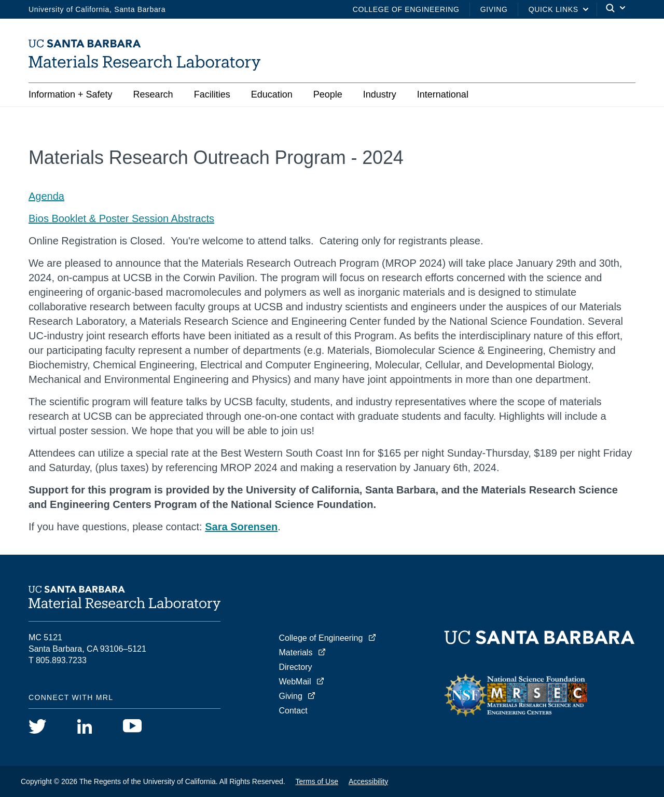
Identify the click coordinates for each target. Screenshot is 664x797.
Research (153, 94)
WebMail (295, 681)
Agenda (46, 196)
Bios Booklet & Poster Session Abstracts (121, 218)
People (327, 94)
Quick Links (553, 9)
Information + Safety (71, 94)
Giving (494, 9)
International (442, 94)
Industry (379, 94)
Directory (295, 667)
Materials (296, 652)
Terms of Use (317, 781)
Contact (293, 710)
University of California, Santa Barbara (97, 9)
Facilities (212, 94)
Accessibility (368, 781)
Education (272, 94)
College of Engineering (406, 9)
